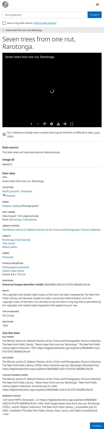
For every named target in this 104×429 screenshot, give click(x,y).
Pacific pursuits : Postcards (17, 191)
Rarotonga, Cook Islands (23, 219)
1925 (19, 216)
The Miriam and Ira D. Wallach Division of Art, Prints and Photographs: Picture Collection (51, 229)
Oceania (10, 195)
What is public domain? (45, 23)
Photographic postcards (15, 267)
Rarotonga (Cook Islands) (16, 239)
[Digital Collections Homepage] (5, 4)
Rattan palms (9, 247)
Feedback (97, 425)
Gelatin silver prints (13, 270)
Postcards (7, 257)
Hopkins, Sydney (11, 205)
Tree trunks (8, 243)
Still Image (8, 315)
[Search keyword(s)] (45, 14)
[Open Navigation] (97, 4)
